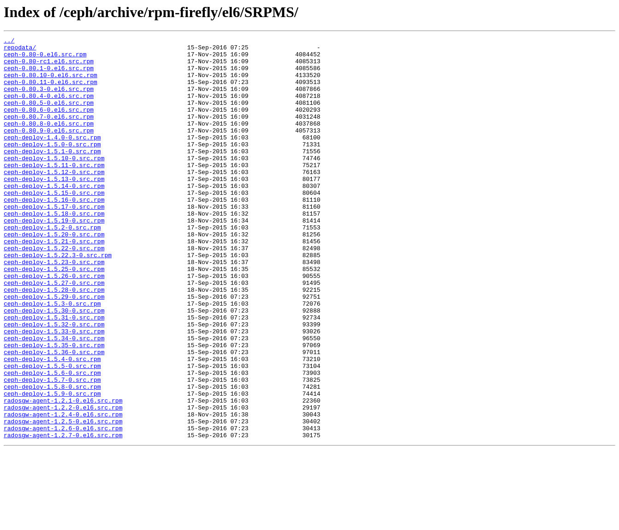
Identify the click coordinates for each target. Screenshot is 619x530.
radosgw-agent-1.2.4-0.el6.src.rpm (63, 490)
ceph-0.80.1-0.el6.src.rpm (49, 75)
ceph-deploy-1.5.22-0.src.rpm (54, 291)
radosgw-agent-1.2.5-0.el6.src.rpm (63, 498)
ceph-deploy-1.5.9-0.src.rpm (52, 465)
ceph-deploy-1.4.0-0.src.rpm (52, 158)
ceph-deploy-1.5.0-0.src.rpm (52, 166)
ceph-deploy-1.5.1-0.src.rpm (52, 174)
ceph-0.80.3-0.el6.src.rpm (49, 100)
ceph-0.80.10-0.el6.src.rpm (50, 83)
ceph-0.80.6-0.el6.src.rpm (49, 124)
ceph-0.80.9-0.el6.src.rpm (49, 149)
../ (9, 41)
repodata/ (20, 50)
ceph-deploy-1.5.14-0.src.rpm (54, 216)
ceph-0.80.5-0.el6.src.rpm (49, 116)
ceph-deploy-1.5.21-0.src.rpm (54, 282)
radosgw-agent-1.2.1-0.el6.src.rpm (63, 474)
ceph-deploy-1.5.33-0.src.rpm (54, 390)
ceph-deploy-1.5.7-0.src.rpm (52, 449)
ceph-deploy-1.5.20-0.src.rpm (54, 274)
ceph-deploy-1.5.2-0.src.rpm (52, 266)
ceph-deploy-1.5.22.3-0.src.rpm (58, 299)
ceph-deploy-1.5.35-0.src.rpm (54, 407)
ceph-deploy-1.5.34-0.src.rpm (54, 399)
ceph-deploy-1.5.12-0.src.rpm (54, 199)
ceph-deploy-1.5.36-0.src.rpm (54, 415)
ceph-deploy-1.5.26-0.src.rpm (54, 324)
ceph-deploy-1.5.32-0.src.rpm (54, 382)
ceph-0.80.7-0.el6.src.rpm (49, 133)
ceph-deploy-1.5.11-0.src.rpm (54, 191)
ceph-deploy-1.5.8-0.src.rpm (52, 457)
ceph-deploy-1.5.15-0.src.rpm (54, 224)
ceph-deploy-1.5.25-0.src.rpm (54, 316)
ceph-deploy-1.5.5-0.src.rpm (52, 432)
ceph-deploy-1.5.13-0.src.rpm (54, 208)
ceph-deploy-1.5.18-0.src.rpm (54, 249)
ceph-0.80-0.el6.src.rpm (45, 58)
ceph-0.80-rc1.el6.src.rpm (49, 66)
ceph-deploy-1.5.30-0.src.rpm (54, 365)
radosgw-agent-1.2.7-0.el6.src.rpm (63, 515)
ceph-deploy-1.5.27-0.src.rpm (54, 332)
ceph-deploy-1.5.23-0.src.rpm (54, 307)
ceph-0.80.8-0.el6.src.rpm (49, 141)
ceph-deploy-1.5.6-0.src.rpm (52, 440)
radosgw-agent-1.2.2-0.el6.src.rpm (63, 482)
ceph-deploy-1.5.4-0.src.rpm (52, 424)
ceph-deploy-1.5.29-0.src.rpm (54, 349)
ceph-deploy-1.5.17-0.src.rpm (54, 241)
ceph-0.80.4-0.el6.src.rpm (49, 108)
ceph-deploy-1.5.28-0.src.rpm (54, 341)
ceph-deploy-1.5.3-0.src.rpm (52, 357)
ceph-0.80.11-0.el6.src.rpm (50, 91)
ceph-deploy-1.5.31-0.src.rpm (54, 374)
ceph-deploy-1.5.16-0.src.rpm (54, 233)
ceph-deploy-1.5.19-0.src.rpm (54, 257)
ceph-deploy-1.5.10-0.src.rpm (54, 183)
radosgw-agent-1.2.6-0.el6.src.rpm (63, 507)
